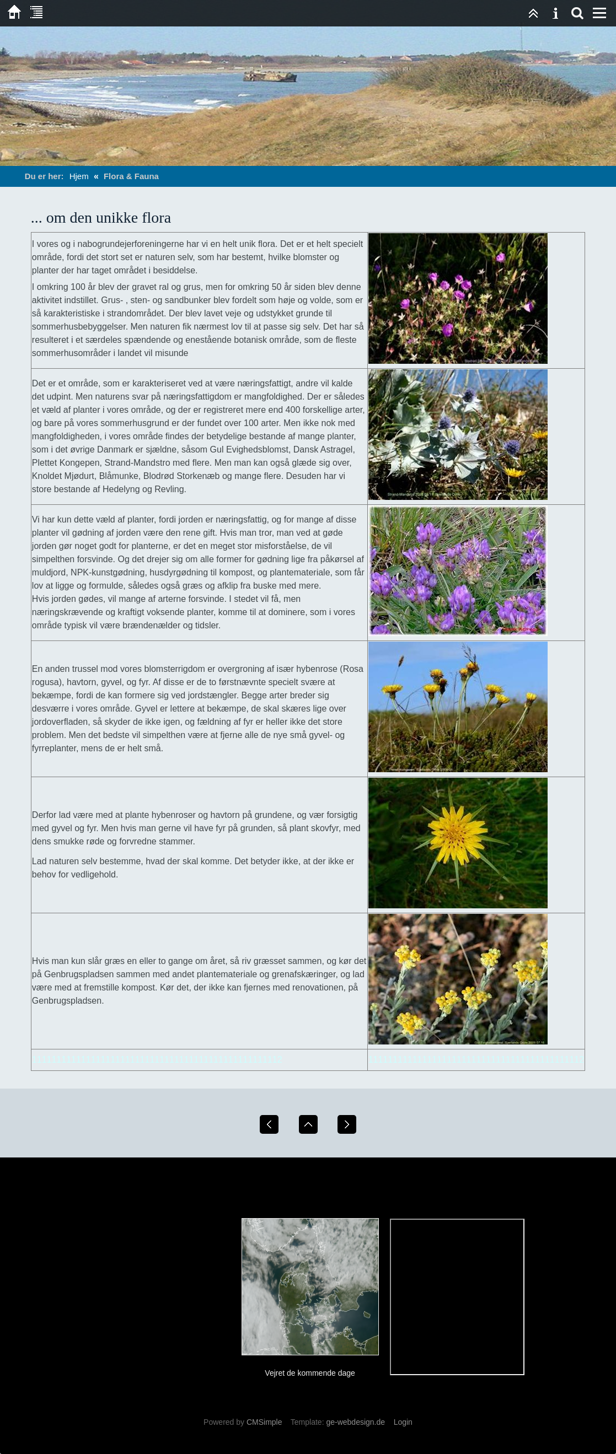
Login (403, 1422)
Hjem (79, 176)
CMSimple (264, 1422)
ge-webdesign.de (355, 1422)
